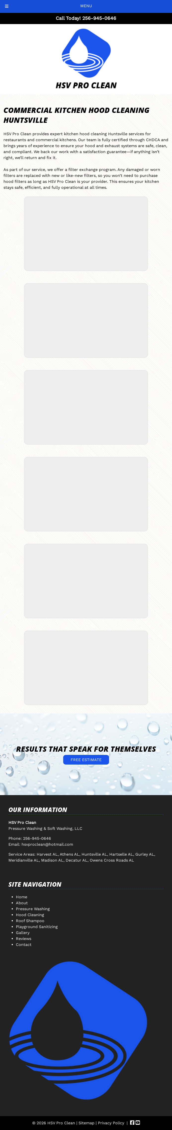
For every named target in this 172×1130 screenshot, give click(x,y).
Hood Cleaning (30, 914)
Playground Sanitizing (37, 926)
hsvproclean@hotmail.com (47, 844)
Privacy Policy (111, 1123)
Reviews (23, 938)
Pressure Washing (33, 908)
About (22, 903)
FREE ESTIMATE (86, 759)
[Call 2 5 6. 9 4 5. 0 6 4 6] (99, 18)
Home (21, 897)
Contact (23, 944)
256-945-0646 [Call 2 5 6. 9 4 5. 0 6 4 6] (37, 838)
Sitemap (86, 1123)
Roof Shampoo (30, 920)
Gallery (22, 932)
